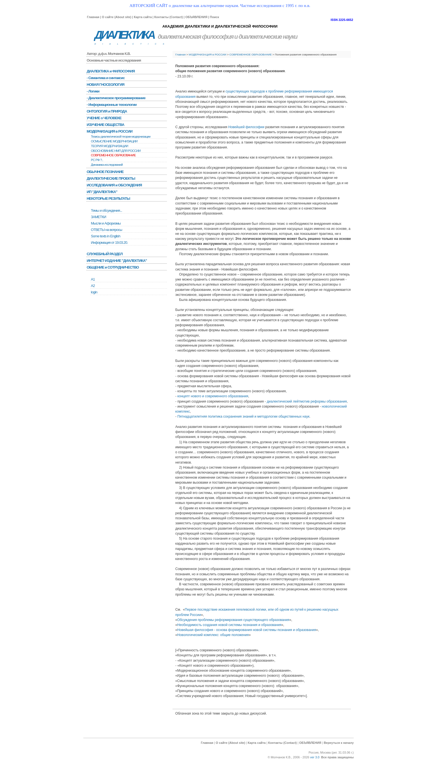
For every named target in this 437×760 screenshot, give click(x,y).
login (94, 292)
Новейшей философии (246, 127)
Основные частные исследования (114, 60)
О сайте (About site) (116, 17)
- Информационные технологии (112, 105)
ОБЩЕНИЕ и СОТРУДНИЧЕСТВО (113, 267)
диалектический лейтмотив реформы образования (307, 401)
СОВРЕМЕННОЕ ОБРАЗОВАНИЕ (250, 54)
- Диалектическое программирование (116, 98)
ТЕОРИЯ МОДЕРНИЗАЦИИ (109, 146)
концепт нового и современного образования (212, 396)
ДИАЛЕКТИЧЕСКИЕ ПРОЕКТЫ (111, 178)
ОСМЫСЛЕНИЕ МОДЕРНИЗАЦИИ (114, 141)
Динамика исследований (107, 165)
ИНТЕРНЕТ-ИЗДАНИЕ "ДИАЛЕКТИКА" (117, 261)
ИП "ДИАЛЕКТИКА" (102, 192)
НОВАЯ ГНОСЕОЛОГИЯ (105, 84)
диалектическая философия (195, 36)
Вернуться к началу (339, 742)
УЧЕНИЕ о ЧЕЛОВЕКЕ (104, 118)
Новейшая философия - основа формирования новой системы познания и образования (246, 630)
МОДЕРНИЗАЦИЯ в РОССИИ (207, 54)
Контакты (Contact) (168, 17)
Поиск (214, 17)
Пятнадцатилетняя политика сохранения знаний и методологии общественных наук (243, 416)
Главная (93, 17)
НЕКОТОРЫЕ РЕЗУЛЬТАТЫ (108, 198)
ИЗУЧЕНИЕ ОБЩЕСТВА (105, 125)
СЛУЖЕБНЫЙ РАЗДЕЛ (105, 254)
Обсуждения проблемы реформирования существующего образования (233, 620)
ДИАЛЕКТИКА (124, 35)
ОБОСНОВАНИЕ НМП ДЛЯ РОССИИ (115, 151)
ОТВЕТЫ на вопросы (106, 230)
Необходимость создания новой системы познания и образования (229, 625)
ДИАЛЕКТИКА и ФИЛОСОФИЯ (111, 71)
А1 (93, 279)
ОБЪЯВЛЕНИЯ (196, 17)
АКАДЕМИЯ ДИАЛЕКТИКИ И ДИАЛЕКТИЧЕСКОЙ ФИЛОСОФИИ (219, 26)
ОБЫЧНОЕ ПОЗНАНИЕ (105, 172)
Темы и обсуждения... (106, 210)
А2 (93, 286)
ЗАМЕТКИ (98, 217)
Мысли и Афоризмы (106, 223)
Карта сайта (143, 17)
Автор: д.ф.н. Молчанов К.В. (108, 54)
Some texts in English (105, 236)
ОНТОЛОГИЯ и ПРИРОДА (107, 111)
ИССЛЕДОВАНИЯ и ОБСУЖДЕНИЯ (114, 185)
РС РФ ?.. (97, 160)
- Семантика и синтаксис (106, 78)
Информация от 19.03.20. (109, 242)
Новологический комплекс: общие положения (213, 635)
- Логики (93, 91)
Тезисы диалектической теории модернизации (120, 136)
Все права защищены (337, 757)
